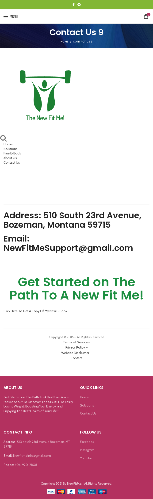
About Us (10, 158)
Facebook (87, 442)
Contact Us (12, 162)
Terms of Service (75, 342)
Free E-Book (12, 153)
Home (64, 41)
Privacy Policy (75, 347)
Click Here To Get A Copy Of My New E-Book (35, 311)
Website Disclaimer (75, 353)
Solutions (11, 149)
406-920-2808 (26, 465)
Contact (76, 358)
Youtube (86, 458)
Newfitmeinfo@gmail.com (32, 455)
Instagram (87, 450)
